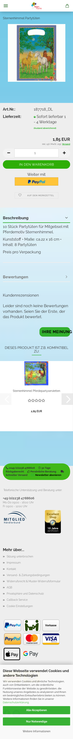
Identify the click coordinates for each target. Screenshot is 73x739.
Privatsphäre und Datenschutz (25, 593)
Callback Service (17, 599)
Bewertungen (15, 277)
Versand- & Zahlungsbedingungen (28, 575)
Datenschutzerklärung (16, 702)
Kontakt (11, 569)
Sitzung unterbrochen (20, 556)
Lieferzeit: (12, 116)
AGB (9, 587)
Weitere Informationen (36, 731)
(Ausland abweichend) (45, 128)
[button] (8, 153)
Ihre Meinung (56, 331)
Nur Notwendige (36, 721)
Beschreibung (16, 218)
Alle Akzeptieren (36, 710)
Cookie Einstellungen (20, 606)
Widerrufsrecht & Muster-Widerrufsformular (34, 581)
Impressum (14, 562)
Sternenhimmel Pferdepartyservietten (36, 390)
